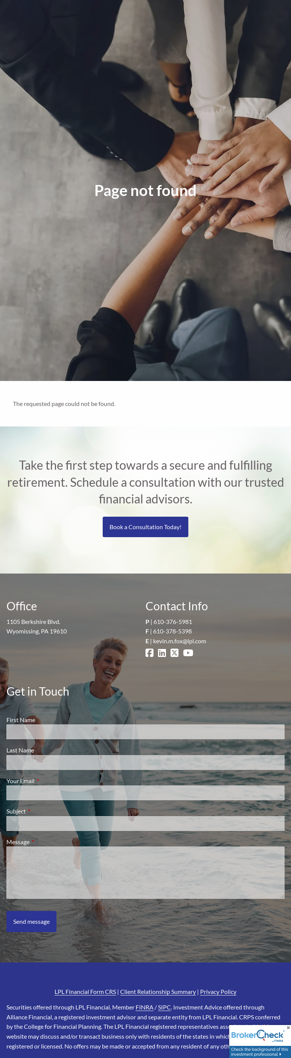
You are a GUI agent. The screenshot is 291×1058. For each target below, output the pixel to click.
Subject (43, 811)
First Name (20, 719)
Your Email (47, 780)
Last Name (20, 750)
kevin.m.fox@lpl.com (179, 640)
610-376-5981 (172, 621)
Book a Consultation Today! (145, 526)
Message (45, 841)
